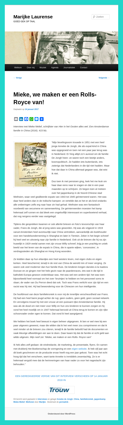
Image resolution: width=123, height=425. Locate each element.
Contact (83, 67)
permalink (64, 402)
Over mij (30, 67)
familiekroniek (86, 399)
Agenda (54, 67)
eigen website (79, 348)
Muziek (43, 67)
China (76, 399)
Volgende (104, 78)
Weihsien (30, 402)
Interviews (42, 399)
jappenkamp (99, 399)
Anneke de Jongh (65, 399)
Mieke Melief (19, 402)
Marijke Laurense (33, 16)
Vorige (17, 78)
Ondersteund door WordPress (61, 414)
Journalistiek (69, 67)
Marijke (42, 402)
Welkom (18, 67)
